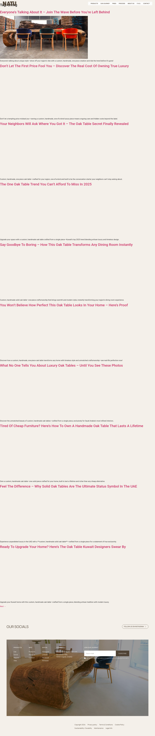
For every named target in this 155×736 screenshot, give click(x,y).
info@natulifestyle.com (69, 652)
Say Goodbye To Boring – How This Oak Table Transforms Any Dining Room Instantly (66, 245)
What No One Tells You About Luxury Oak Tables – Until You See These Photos (61, 365)
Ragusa (16, 658)
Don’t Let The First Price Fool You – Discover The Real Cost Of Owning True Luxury (64, 66)
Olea (15, 661)
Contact (146, 3)
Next (3, 606)
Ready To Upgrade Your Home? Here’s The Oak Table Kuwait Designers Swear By (63, 547)
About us (131, 3)
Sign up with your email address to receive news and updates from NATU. (107, 658)
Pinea (114, 3)
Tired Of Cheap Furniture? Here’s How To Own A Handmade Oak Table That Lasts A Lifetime (71, 426)
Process (122, 3)
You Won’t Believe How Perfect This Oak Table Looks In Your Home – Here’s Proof (64, 305)
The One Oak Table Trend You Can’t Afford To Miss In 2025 (46, 184)
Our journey (105, 3)
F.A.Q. (139, 3)
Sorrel (16, 655)
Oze (15, 652)
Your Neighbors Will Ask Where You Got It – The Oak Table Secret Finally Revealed (64, 124)
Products (94, 3)
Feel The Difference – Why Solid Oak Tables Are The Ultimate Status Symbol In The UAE (68, 486)
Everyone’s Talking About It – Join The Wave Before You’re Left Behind (55, 12)
